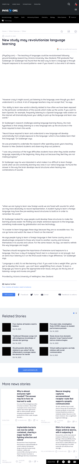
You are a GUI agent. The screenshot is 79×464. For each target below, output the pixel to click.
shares (8, 295)
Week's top (5, 4)
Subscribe (37, 4)
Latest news (16, 4)
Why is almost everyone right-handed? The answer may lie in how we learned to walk (26, 396)
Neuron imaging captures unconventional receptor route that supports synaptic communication (64, 397)
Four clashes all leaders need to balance (16, 287)
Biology (52, 17)
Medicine (72, 17)
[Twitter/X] (34, 294)
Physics (16, 17)
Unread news (27, 4)
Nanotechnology (6, 17)
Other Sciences (62, 17)
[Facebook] (22, 294)
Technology (7, 21)
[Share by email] (44, 294)
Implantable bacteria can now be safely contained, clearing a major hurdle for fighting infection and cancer (27, 433)
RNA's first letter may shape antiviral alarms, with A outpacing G (66, 430)
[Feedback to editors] (68, 294)
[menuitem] (6, 17)
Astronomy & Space (33, 17)
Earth (22, 17)
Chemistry (45, 17)
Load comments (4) (30, 370)
